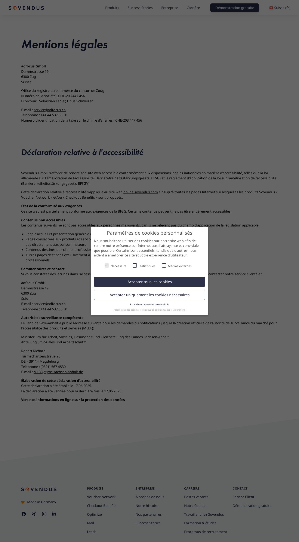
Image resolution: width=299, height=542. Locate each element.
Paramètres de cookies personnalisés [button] (149, 304)
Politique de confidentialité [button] (156, 309)
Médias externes (177, 265)
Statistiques (144, 265)
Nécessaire (115, 265)
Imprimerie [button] (179, 309)
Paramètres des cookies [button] (126, 309)
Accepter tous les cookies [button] (149, 281)
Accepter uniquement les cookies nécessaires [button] (149, 294)
